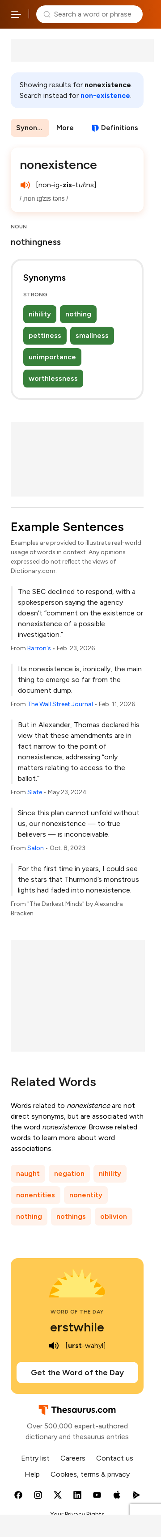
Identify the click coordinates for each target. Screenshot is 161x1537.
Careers (72, 1458)
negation (69, 1173)
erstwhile (77, 1327)
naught (28, 1173)
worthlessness (53, 378)
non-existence (105, 95)
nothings (71, 1216)
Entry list (35, 1458)
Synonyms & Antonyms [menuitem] (32, 127)
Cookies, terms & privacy (90, 1474)
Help (32, 1474)
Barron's (39, 648)
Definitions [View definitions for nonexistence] (119, 127)
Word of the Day (77, 1312)
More (65, 127)
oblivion (113, 1216)
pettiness (45, 335)
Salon (35, 848)
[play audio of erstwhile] (53, 1345)
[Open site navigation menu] (16, 14)
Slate (34, 792)
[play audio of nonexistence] (25, 185)
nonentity (85, 1195)
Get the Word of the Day (77, 1372)
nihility (40, 314)
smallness (92, 335)
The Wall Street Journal (60, 704)
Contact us (114, 1458)
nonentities (35, 1195)
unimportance (52, 357)
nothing (78, 314)
